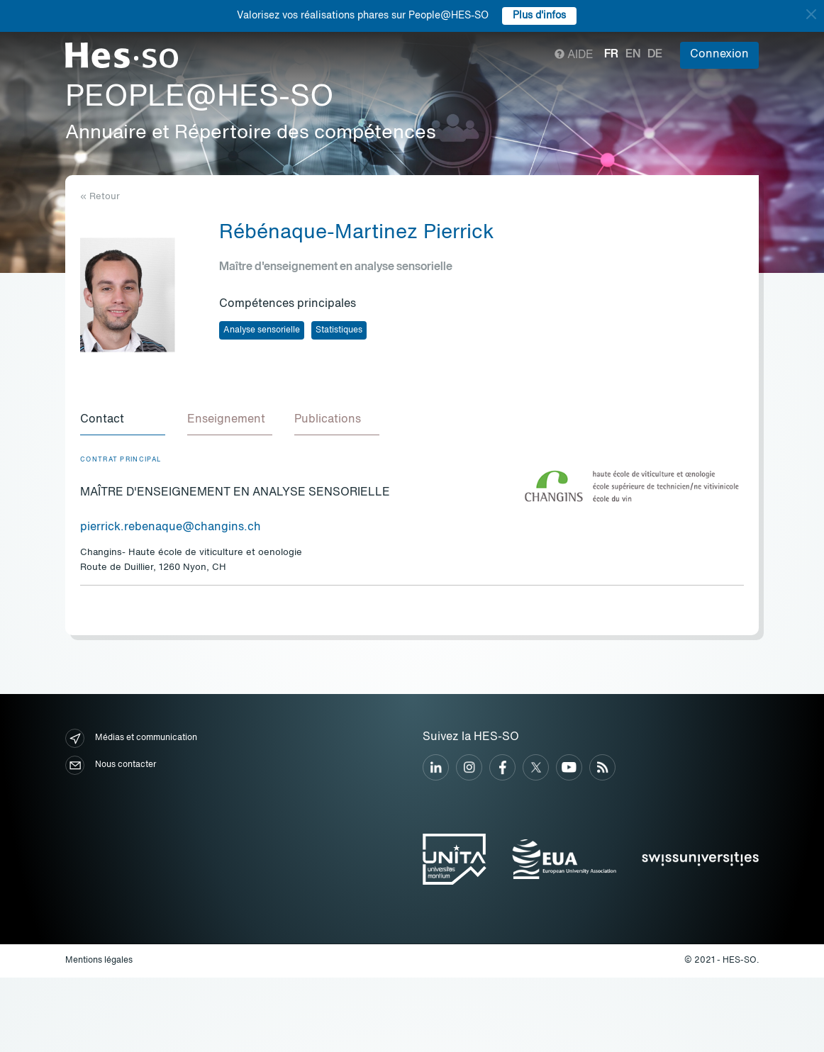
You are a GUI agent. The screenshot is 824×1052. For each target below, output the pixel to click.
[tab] (122, 421)
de (654, 54)
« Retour (100, 196)
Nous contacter (110, 766)
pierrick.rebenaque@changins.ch (170, 528)
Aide (574, 55)
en (632, 54)
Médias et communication (131, 739)
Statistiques (339, 330)
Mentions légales (99, 961)
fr (611, 54)
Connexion (719, 54)
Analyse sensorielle (261, 330)
